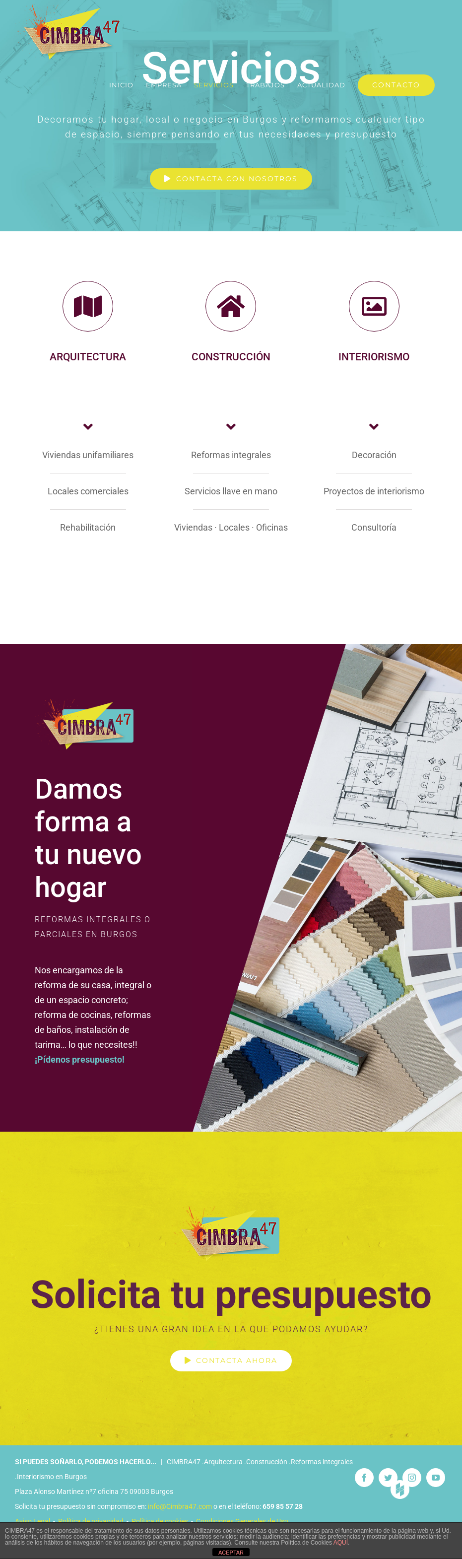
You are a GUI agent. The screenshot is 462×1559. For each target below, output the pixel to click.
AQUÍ (340, 1542)
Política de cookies (160, 1521)
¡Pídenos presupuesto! (80, 1059)
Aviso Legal (32, 1521)
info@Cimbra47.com (180, 1506)
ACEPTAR (231, 1553)
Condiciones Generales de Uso (242, 1521)
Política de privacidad (91, 1521)
